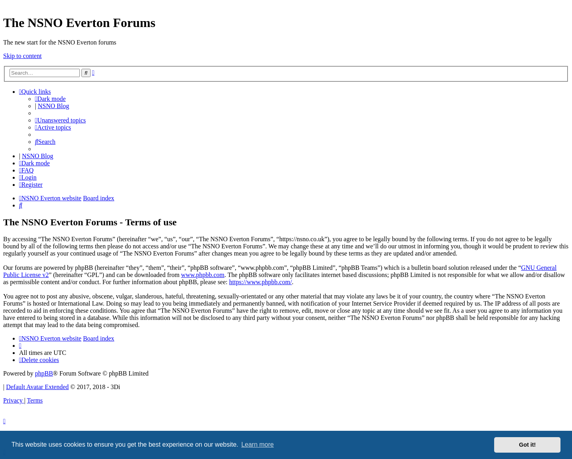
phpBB (44, 373)
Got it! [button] (527, 445)
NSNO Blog (53, 106)
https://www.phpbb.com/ (260, 282)
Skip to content (22, 55)
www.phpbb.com (202, 274)
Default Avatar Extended (37, 386)
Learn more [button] (257, 444)
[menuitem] (60, 120)
